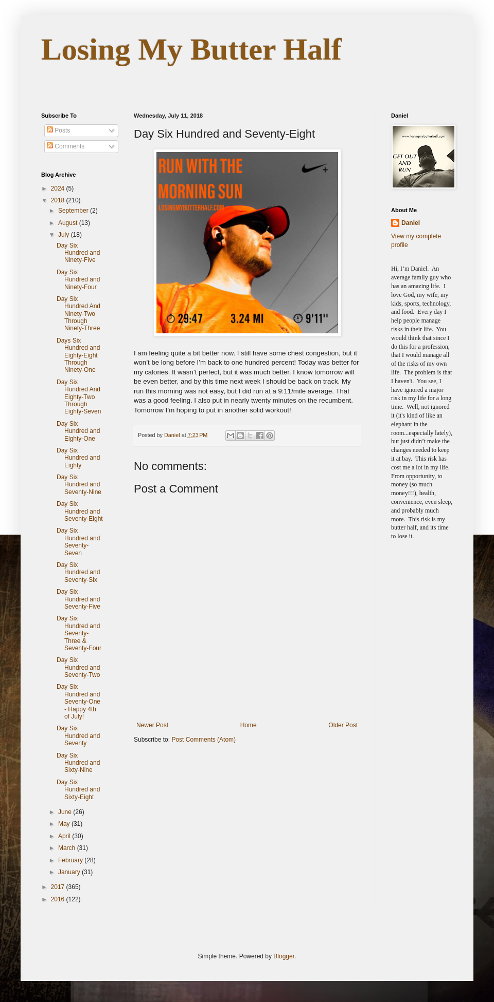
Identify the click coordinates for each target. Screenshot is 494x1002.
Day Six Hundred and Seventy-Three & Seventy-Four (79, 633)
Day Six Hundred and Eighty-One (78, 431)
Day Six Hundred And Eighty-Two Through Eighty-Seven (79, 397)
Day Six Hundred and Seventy (78, 736)
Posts (58, 130)
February (71, 860)
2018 (58, 200)
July (64, 234)
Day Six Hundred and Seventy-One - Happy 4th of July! (78, 701)
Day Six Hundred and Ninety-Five (78, 253)
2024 (58, 188)
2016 (58, 899)
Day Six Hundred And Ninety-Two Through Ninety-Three (78, 313)
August (68, 222)
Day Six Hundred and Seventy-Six (78, 572)
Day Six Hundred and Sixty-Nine (78, 763)
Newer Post (152, 725)
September (74, 210)
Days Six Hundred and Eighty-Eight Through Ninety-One (78, 355)
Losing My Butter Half (191, 49)
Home (248, 725)
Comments (65, 146)
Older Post (343, 725)
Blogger (283, 956)
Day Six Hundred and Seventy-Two (78, 667)
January (70, 872)
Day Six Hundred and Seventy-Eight (80, 511)
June (65, 812)
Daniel (410, 222)
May (65, 823)
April (65, 836)
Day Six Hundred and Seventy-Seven (78, 541)
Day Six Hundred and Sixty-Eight (78, 790)
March (67, 848)
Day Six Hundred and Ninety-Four (78, 280)
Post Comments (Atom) (203, 739)
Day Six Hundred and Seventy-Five (78, 599)
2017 (58, 887)
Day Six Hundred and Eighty (78, 458)
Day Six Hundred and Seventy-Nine (79, 485)
